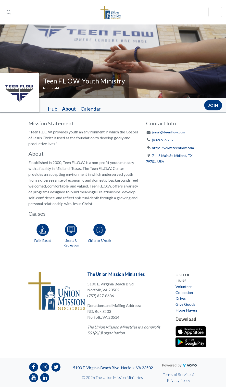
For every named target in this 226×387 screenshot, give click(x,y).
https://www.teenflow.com (173, 148)
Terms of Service (177, 374)
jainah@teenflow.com (168, 132)
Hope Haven (186, 310)
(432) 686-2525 (164, 140)
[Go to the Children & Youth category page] (99, 234)
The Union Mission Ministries (116, 274)
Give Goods (185, 304)
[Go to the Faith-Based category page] (42, 234)
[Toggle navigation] (215, 12)
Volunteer (184, 286)
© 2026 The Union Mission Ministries (112, 377)
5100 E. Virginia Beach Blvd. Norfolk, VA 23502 (113, 367)
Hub (52, 109)
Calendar (91, 109)
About (69, 109)
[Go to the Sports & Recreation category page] (71, 234)
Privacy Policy (178, 380)
